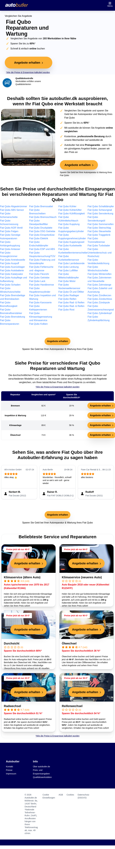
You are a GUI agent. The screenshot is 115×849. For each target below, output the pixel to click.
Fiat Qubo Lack (37, 281)
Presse (9, 770)
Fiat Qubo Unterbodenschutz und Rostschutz (100, 252)
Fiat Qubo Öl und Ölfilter (71, 292)
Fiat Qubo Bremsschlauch (43, 217)
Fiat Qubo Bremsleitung (12, 316)
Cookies (70, 795)
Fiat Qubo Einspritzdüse (42, 235)
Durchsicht (11, 643)
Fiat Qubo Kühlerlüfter (70, 210)
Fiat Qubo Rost (66, 309)
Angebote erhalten (57, 341)
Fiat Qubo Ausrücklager (12, 267)
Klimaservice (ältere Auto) (22, 577)
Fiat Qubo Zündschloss (100, 299)
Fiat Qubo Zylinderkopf (100, 313)
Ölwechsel (69, 643)
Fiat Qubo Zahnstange (99, 284)
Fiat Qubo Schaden (10, 284)
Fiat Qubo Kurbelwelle (70, 245)
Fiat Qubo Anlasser (10, 249)
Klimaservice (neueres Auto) (82, 577)
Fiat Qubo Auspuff (9, 263)
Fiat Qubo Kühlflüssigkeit (71, 213)
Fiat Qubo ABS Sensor (12, 210)
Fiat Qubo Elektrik (38, 238)
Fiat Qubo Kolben (38, 324)
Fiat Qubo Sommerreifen (101, 224)
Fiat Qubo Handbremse (41, 284)
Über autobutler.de (41, 766)
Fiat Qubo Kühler (67, 206)
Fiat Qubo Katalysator (11, 274)
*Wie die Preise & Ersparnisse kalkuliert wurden (28, 72)
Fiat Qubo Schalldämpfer (101, 206)
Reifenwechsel (72, 706)
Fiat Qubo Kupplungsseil (71, 242)
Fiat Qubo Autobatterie (12, 270)
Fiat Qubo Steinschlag (99, 227)
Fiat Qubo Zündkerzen (99, 295)
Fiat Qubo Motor (67, 281)
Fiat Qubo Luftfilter (68, 270)
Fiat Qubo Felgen (9, 231)
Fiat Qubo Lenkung (68, 267)
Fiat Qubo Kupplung (68, 224)
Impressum (11, 773)
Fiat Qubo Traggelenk (99, 235)
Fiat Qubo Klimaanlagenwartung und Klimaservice (40, 317)
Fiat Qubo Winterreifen (100, 274)
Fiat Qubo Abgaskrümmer (13, 206)
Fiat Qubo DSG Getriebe (42, 231)
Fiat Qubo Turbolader (99, 245)
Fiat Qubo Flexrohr (39, 274)
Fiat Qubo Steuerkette (99, 231)
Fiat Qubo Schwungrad (100, 210)
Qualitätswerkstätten (42, 777)
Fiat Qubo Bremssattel (41, 206)
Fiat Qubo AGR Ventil (11, 227)
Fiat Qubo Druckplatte (40, 227)
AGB (61, 795)
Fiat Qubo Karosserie (40, 302)
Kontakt (9, 766)
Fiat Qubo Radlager (68, 295)
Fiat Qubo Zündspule (99, 302)
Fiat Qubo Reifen (67, 299)
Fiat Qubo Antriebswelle (12, 260)
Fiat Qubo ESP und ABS (42, 249)
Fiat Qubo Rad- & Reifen (71, 302)
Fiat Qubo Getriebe (39, 277)
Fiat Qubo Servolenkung (100, 213)
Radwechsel (12, 706)
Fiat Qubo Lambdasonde (71, 263)
